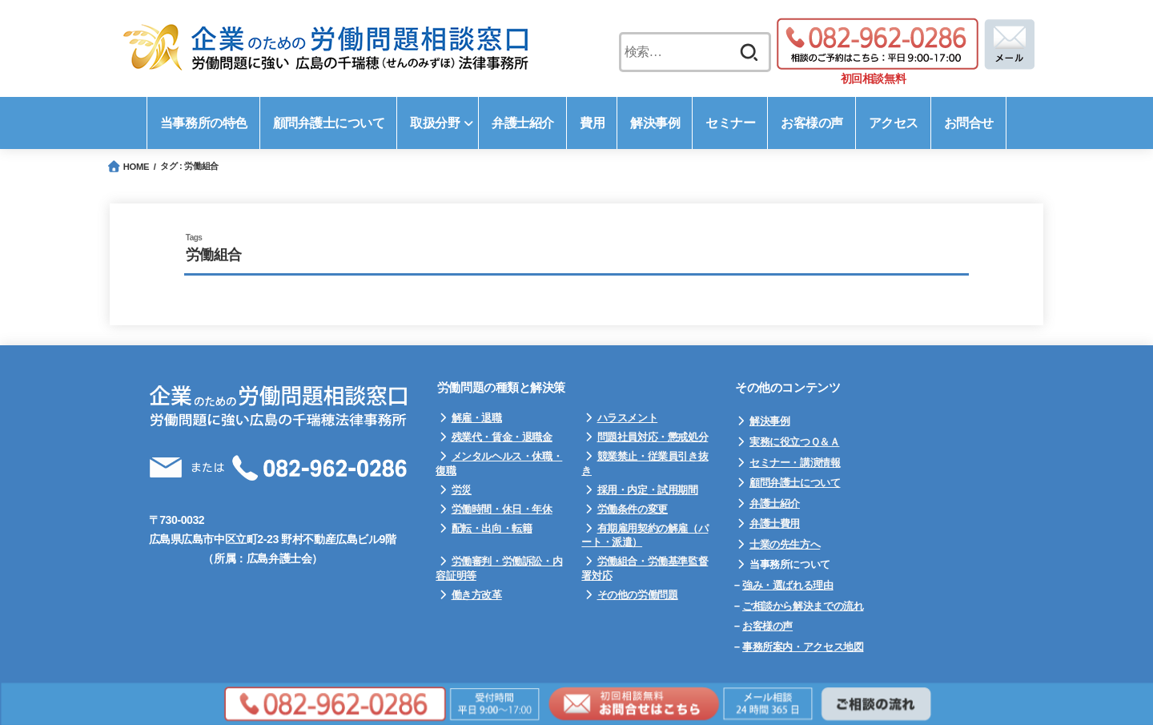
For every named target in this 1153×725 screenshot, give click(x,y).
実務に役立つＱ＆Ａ (794, 442)
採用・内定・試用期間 (647, 490)
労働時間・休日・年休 (502, 509)
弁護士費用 (774, 524)
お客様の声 (767, 626)
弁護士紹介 (774, 503)
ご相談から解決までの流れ (802, 606)
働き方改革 (477, 595)
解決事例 (769, 421)
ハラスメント (627, 418)
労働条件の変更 (632, 509)
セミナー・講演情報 (795, 463)
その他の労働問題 (637, 595)
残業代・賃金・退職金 (502, 437)
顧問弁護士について (795, 483)
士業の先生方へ (784, 544)
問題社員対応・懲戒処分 (653, 437)
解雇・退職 (477, 418)
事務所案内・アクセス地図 (802, 647)
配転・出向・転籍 (492, 528)
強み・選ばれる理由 (788, 585)
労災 (462, 490)
